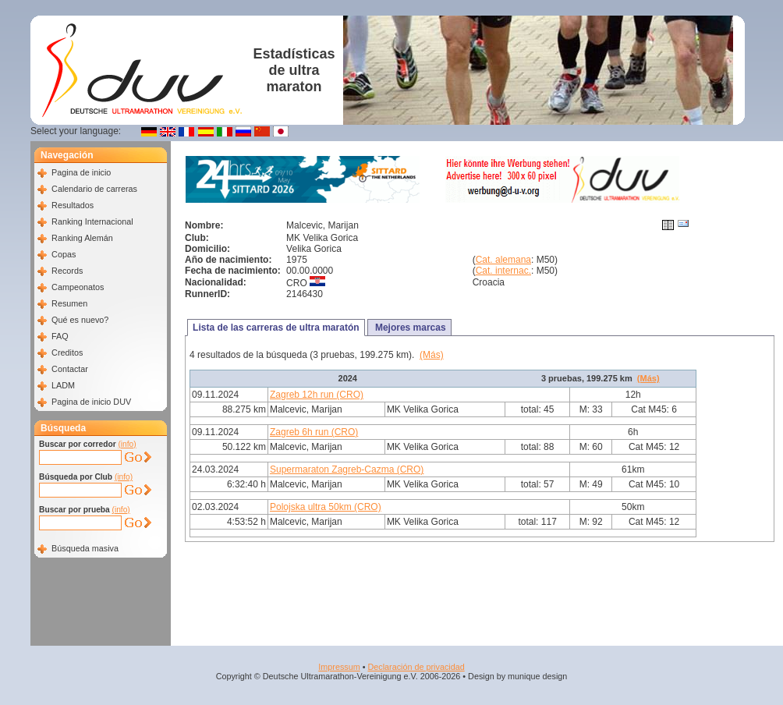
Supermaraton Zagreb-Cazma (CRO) (346, 469)
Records (67, 270)
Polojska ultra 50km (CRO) (325, 506)
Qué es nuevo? (79, 319)
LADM (63, 385)
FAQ (60, 336)
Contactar (69, 369)
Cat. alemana (503, 259)
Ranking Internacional (92, 221)
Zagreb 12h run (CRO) (316, 394)
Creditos (67, 352)
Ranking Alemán (82, 238)
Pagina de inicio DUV (91, 401)
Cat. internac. (503, 270)
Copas (63, 254)
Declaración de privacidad (415, 666)
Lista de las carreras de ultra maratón (276, 327)
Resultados (72, 205)
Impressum (339, 666)
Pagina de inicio (81, 172)
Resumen (69, 303)
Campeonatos (77, 287)
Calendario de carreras (94, 188)
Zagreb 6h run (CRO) (314, 432)
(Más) (432, 354)
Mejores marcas (409, 327)
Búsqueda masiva (85, 548)
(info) (127, 444)
